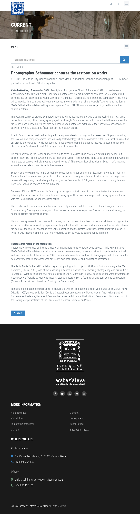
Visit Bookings (18, 412)
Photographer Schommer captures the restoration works (59, 73)
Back (19, 313)
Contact (74, 412)
